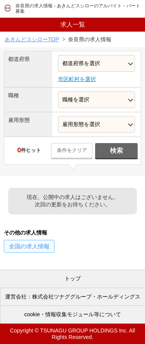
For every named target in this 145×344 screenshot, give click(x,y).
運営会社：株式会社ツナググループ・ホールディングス (72, 296)
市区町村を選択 (77, 79)
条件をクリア (72, 150)
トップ (73, 278)
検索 (116, 150)
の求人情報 (29, 246)
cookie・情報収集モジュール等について (72, 314)
